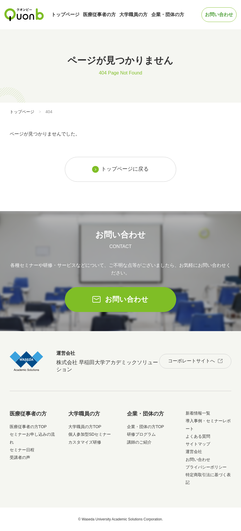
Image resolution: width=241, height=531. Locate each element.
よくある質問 (198, 436)
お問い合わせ (219, 14)
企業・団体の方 (167, 14)
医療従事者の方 (99, 14)
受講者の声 (20, 457)
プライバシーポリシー (206, 467)
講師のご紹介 (139, 442)
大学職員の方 (133, 14)
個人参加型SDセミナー (89, 434)
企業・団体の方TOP (145, 426)
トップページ (65, 14)
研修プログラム (141, 434)
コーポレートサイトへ (191, 360)
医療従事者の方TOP (28, 426)
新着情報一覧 (198, 413)
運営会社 (194, 451)
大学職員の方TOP (84, 426)
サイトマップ (198, 444)
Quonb (24, 14)
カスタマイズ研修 (84, 442)
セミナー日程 (22, 449)
